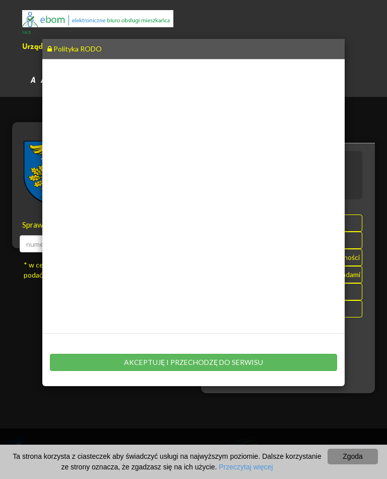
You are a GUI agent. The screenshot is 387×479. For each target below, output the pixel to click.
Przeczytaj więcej (246, 467)
